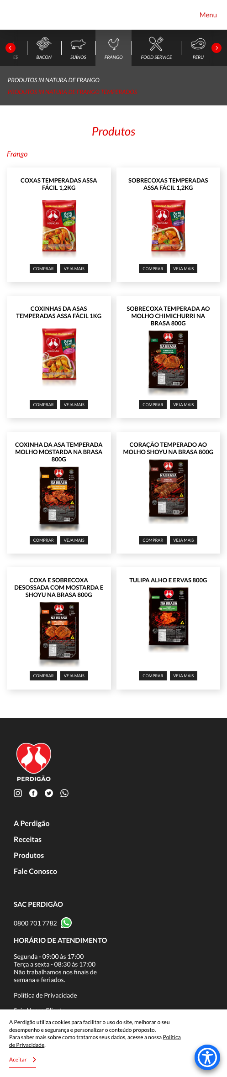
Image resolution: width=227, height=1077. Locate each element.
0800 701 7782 (35, 923)
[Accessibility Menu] (207, 1057)
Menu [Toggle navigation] (208, 15)
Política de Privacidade (45, 995)
